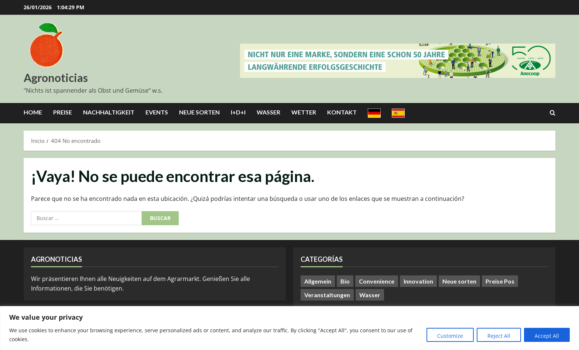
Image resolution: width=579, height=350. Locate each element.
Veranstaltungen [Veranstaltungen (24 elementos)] (327, 294)
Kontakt (342, 112)
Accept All (547, 335)
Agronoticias (56, 77)
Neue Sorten (199, 112)
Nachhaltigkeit (108, 112)
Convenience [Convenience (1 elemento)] (376, 281)
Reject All (498, 335)
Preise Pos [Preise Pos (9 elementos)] (500, 281)
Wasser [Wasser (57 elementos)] (369, 294)
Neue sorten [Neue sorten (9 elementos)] (459, 281)
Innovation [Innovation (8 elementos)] (418, 281)
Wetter (303, 112)
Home (33, 112)
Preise (62, 112)
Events (156, 112)
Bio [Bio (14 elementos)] (345, 281)
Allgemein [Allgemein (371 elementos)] (317, 281)
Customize (450, 335)
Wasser (268, 112)
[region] (289, 328)
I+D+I (238, 112)
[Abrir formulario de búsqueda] (552, 113)
